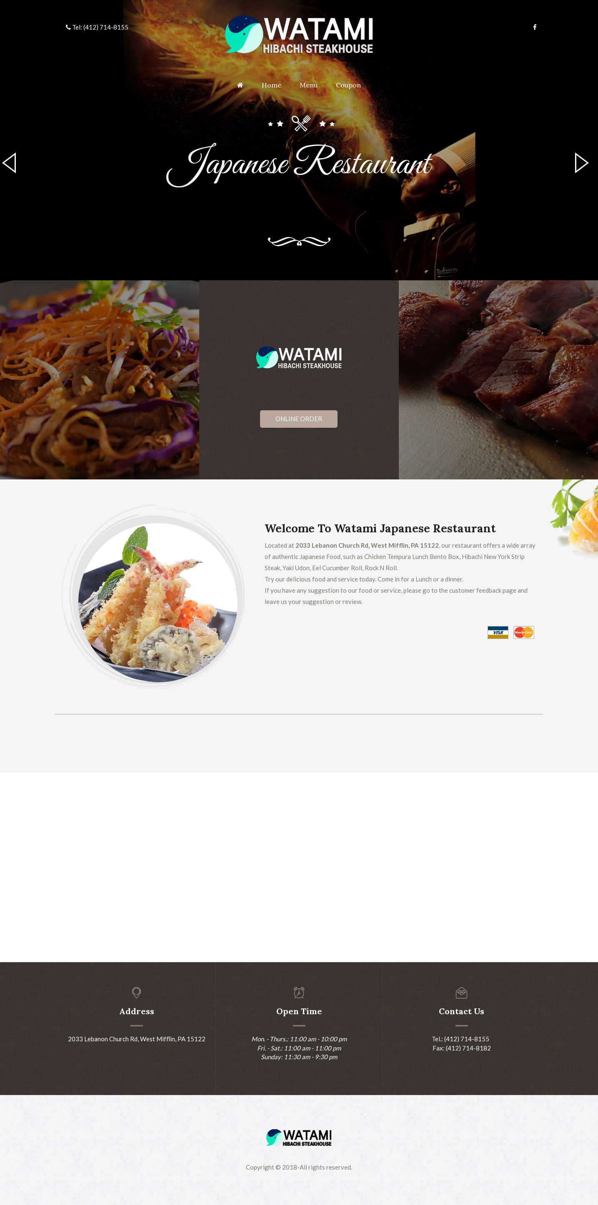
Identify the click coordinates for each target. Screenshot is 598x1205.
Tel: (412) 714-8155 (97, 27)
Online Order (298, 418)
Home (271, 85)
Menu (309, 85)
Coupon (348, 85)
